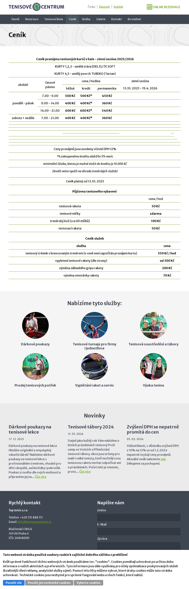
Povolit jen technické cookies (49, 583)
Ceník (72, 19)
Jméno (101, 510)
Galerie (100, 19)
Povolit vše (14, 583)
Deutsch (104, 6)
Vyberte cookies (88, 583)
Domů (15, 19)
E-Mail (101, 524)
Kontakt (116, 19)
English (118, 6)
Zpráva (102, 538)
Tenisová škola (53, 19)
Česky (91, 6)
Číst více (40, 477)
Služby (86, 19)
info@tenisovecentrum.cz (34, 522)
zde (163, 459)
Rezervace (31, 19)
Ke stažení (134, 19)
